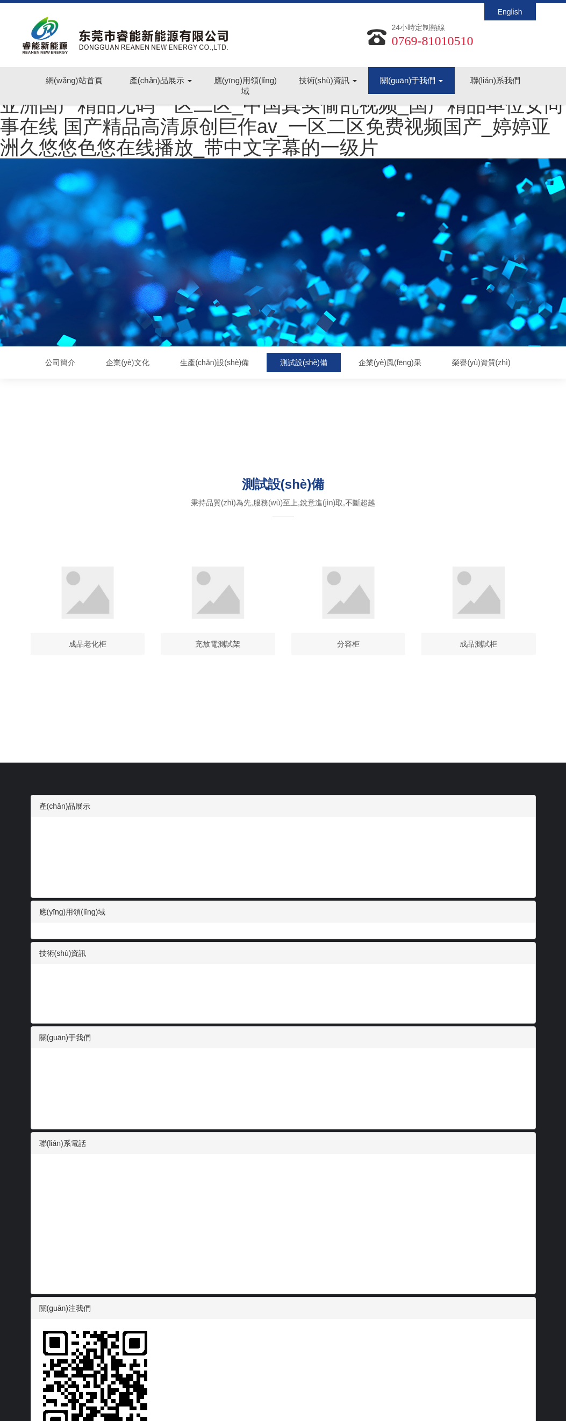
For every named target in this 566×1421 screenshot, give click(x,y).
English (510, 12)
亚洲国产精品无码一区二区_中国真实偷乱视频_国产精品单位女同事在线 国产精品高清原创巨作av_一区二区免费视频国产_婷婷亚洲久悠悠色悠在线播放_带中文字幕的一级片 (281, 126)
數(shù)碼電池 (63, 830)
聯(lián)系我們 (495, 80)
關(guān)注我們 (65, 1308)
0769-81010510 (433, 41)
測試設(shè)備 (303, 362)
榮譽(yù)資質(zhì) (481, 362)
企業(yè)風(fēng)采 (390, 362)
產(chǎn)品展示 (161, 80)
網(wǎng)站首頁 (74, 80)
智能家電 (54, 841)
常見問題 (54, 1009)
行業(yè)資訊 (60, 977)
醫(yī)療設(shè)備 (68, 851)
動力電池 (54, 884)
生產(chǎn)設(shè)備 (214, 362)
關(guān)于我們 (411, 80)
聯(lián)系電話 (62, 1143)
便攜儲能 (54, 873)
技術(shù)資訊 (328, 80)
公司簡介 (60, 362)
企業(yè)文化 (127, 362)
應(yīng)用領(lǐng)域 (245, 86)
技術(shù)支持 (63, 999)
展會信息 (54, 988)
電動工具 (54, 862)
